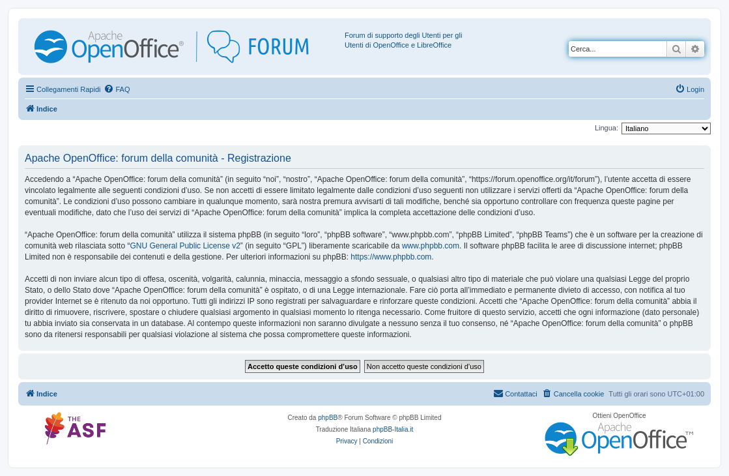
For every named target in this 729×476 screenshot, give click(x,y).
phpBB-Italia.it (393, 429)
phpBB (327, 417)
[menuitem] (117, 89)
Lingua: (606, 128)
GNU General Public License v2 (185, 245)
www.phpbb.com (430, 245)
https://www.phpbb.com (390, 256)
